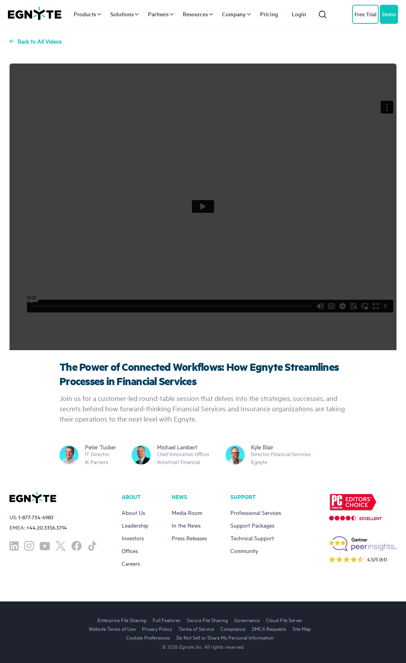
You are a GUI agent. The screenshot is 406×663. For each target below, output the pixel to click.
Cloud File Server (284, 620)
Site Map (302, 628)
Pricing (269, 14)
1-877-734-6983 (36, 517)
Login (299, 14)
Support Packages (252, 525)
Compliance (232, 628)
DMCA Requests (269, 628)
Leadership (135, 525)
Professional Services (255, 512)
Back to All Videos (35, 41)
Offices (130, 550)
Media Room (187, 512)
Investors (133, 538)
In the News (186, 525)
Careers (131, 563)
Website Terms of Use (112, 628)
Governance (247, 620)
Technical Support (252, 538)
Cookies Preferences (148, 637)
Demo (389, 14)
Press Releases (189, 538)
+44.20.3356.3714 (46, 527)
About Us (133, 512)
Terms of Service (196, 628)
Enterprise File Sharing (122, 620)
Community (244, 550)
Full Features (166, 620)
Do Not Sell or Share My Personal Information (225, 637)
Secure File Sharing (207, 620)
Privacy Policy (157, 628)
